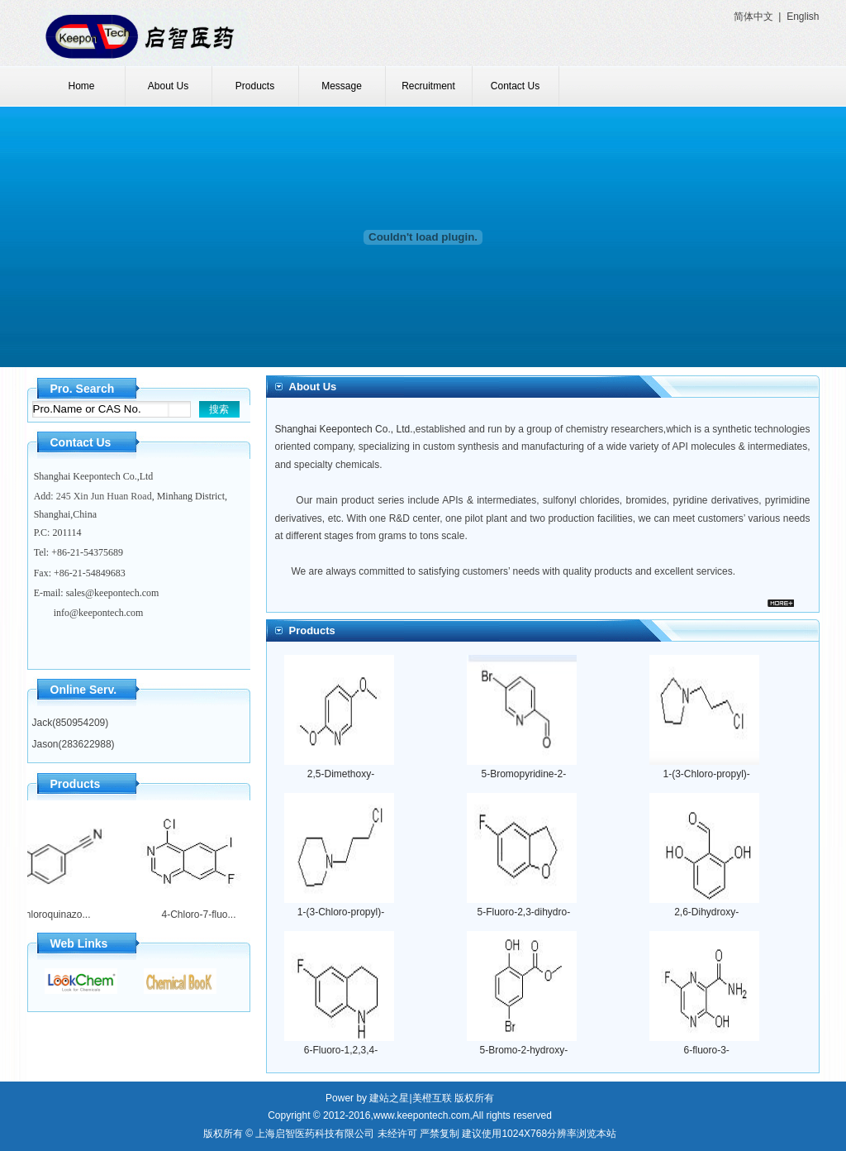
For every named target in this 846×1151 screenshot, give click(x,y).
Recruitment (428, 86)
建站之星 (389, 1098)
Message (341, 86)
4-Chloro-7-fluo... (193, 914)
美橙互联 (432, 1098)
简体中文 (753, 16)
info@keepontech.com (99, 612)
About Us (168, 86)
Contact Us (515, 86)
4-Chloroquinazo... (44, 914)
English (803, 16)
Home (81, 86)
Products (254, 86)
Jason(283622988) (73, 744)
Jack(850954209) (70, 722)
